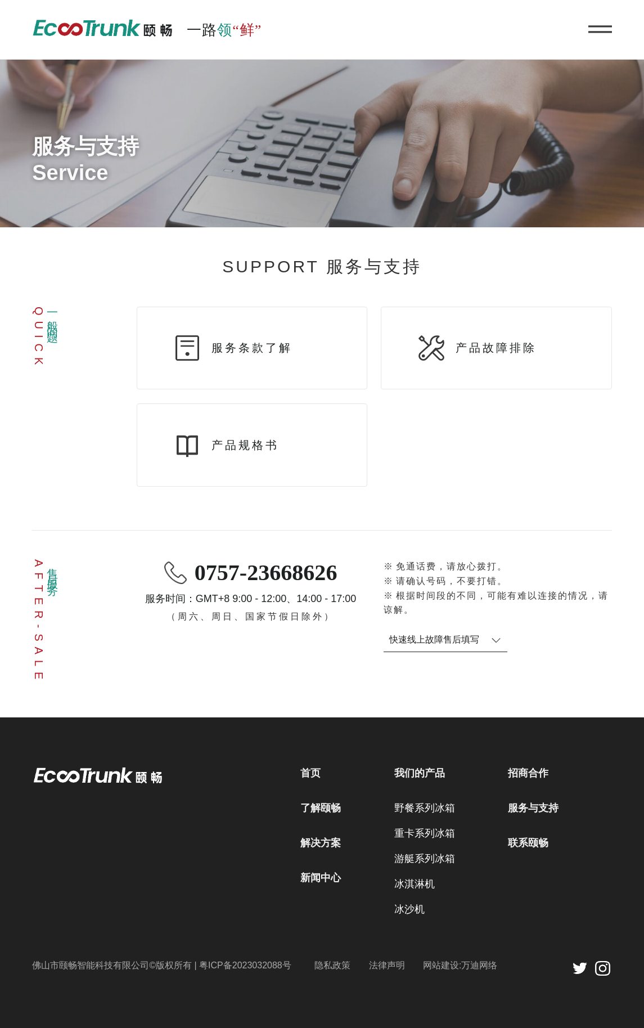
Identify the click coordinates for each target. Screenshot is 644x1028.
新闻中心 (320, 877)
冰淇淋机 (414, 884)
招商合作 (528, 773)
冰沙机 (409, 909)
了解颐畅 (320, 808)
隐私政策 (332, 965)
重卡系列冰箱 (424, 833)
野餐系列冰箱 (424, 808)
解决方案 (320, 843)
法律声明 (387, 965)
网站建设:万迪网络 (460, 965)
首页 (310, 773)
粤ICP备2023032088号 (245, 965)
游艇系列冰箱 (424, 858)
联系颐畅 (528, 843)
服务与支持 (533, 808)
